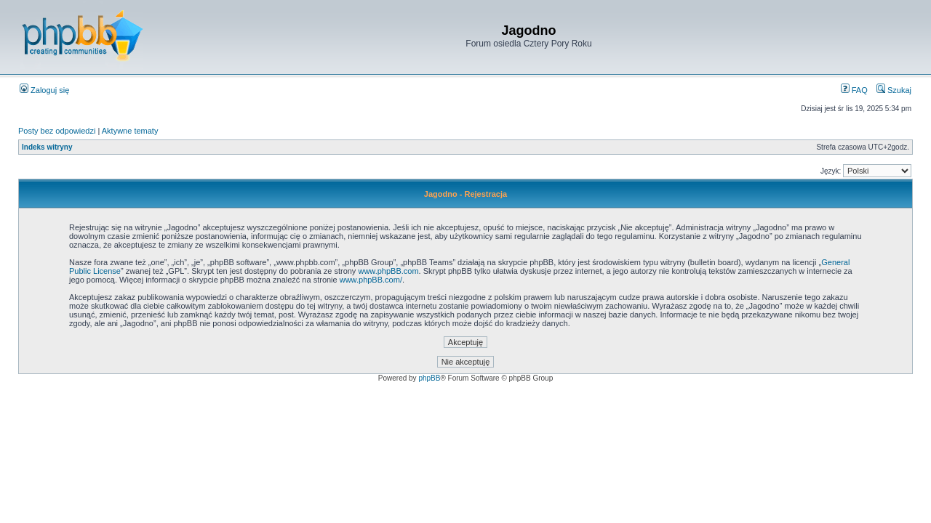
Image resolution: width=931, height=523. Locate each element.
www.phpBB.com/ (371, 279)
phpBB (429, 378)
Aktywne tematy (130, 130)
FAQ (854, 90)
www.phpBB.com (388, 271)
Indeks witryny (47, 147)
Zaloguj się (44, 90)
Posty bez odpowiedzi (56, 130)
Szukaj (893, 90)
